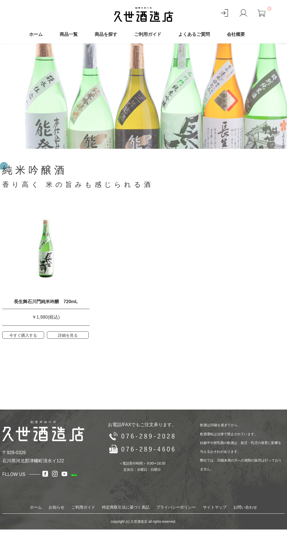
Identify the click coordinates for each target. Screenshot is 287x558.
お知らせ (56, 507)
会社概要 (236, 34)
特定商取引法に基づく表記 (125, 507)
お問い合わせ (245, 507)
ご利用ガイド (147, 34)
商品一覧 (69, 34)
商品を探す (106, 34)
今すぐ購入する (23, 335)
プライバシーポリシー (176, 507)
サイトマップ (215, 507)
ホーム (36, 34)
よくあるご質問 (194, 34)
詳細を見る (68, 335)
